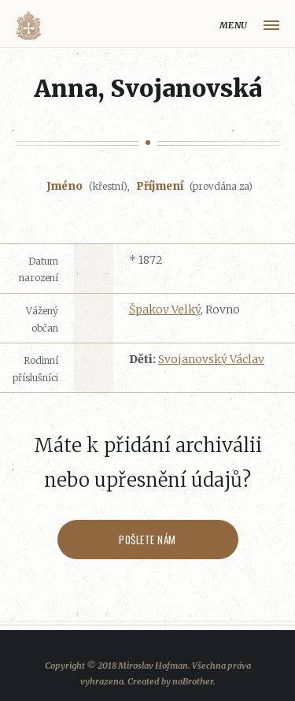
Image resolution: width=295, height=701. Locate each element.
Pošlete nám (147, 539)
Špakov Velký (165, 309)
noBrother (192, 681)
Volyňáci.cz (28, 25)
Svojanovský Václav (211, 359)
